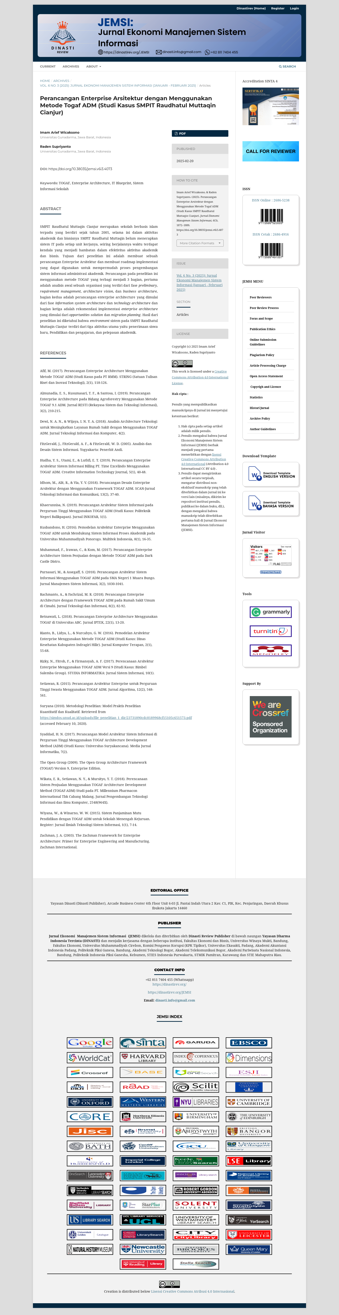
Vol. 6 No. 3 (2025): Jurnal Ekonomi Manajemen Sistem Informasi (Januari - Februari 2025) (118, 85)
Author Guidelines (263, 429)
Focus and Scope (261, 319)
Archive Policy (260, 419)
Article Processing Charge (268, 366)
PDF (182, 133)
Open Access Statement (266, 376)
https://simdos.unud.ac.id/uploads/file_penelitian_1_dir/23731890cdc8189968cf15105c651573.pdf (116, 717)
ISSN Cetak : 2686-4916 (271, 234)
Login (294, 8)
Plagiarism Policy (262, 355)
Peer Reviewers (261, 297)
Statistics (256, 397)
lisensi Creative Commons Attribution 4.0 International (203, 459)
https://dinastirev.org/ (169, 984)
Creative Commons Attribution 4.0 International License (200, 377)
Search (287, 66)
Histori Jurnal (259, 408)
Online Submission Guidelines (263, 342)
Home (45, 81)
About (92, 66)
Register (278, 8)
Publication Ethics (262, 329)
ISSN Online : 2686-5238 (271, 200)
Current (48, 66)
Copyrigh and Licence (265, 387)
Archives (71, 66)
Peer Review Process (264, 308)
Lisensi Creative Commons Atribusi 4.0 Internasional (192, 1291)
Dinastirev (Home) (251, 8)
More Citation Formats (197, 243)
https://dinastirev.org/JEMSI (169, 992)
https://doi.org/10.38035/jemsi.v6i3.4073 (80, 169)
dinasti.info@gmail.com (175, 1000)
